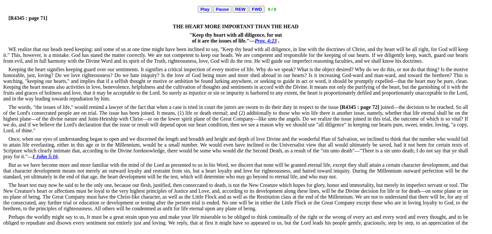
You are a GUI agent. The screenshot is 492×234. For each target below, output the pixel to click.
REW (240, 9)
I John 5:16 (45, 156)
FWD (257, 9)
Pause (222, 9)
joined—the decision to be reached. (397, 107)
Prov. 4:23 (266, 41)
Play (205, 9)
